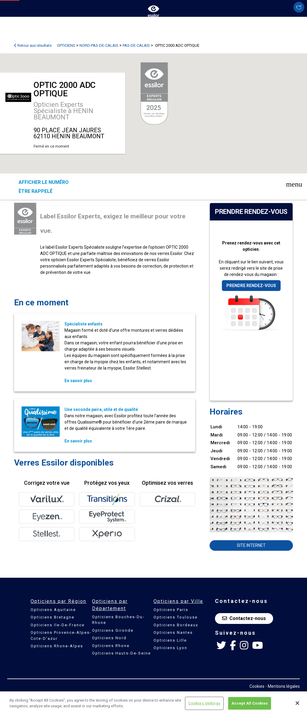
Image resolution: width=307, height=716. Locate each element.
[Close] (297, 703)
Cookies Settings (204, 703)
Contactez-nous (244, 618)
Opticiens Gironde (112, 630)
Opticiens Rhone (111, 645)
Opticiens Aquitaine (53, 609)
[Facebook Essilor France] (232, 645)
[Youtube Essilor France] (257, 645)
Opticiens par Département (110, 604)
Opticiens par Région (58, 601)
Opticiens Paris (171, 609)
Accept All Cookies (249, 703)
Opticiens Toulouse (176, 617)
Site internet (251, 545)
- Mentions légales (282, 686)
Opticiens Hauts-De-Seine (121, 653)
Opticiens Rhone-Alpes (57, 646)
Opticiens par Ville (178, 601)
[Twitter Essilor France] (221, 645)
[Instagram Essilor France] (244, 645)
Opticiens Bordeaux (176, 625)
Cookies (256, 686)
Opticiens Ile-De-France (58, 625)
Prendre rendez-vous (251, 285)
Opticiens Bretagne (52, 617)
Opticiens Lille (170, 640)
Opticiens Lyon (170, 648)
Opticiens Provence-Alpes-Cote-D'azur (61, 635)
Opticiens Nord (109, 638)
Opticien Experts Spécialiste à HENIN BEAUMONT (63, 111)
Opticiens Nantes (173, 632)
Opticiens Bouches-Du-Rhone (118, 620)
